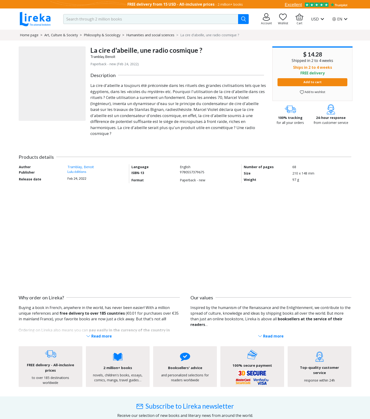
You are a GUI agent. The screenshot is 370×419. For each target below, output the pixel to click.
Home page (29, 35)
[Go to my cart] (299, 19)
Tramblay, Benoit (102, 57)
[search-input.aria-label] (150, 19)
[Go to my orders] (266, 19)
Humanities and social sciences (150, 35)
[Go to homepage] (35, 19)
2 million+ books (230, 4)
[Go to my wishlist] (283, 19)
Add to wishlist (312, 92)
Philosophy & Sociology (102, 35)
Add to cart (312, 82)
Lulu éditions (76, 172)
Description (103, 75)
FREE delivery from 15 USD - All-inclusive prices (170, 4)
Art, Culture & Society (61, 35)
